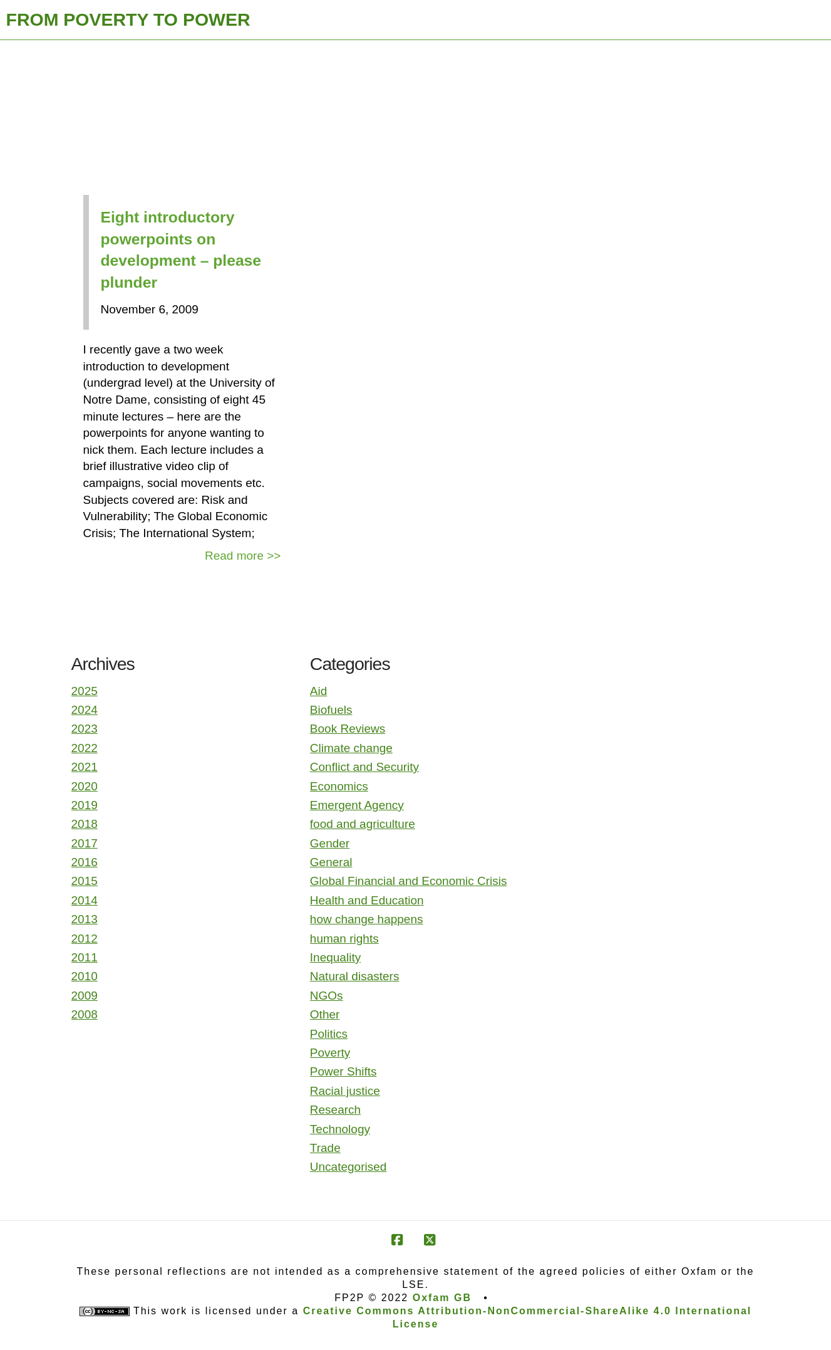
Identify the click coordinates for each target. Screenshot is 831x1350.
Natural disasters (355, 976)
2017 (84, 843)
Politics (329, 1033)
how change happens (366, 919)
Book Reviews (347, 728)
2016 (84, 862)
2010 (84, 976)
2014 (84, 900)
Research (335, 1109)
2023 (84, 728)
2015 (84, 880)
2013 (84, 919)
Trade (325, 1147)
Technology (340, 1129)
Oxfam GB (442, 1297)
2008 (84, 1014)
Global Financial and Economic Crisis (408, 880)
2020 (84, 786)
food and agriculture (362, 823)
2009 (84, 995)
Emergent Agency (357, 805)
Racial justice (345, 1090)
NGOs (326, 995)
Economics (339, 786)
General (331, 862)
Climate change (351, 748)
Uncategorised (348, 1166)
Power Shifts (343, 1071)
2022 (84, 748)
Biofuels (331, 709)
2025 (84, 691)
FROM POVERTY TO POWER (128, 19)
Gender (329, 843)
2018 (84, 823)
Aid (318, 691)
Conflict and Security (364, 766)
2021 (84, 766)
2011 (84, 957)
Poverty (330, 1052)
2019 (84, 805)
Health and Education (367, 900)
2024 (84, 709)
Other (325, 1014)
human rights (344, 938)
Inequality (335, 957)
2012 (84, 938)
